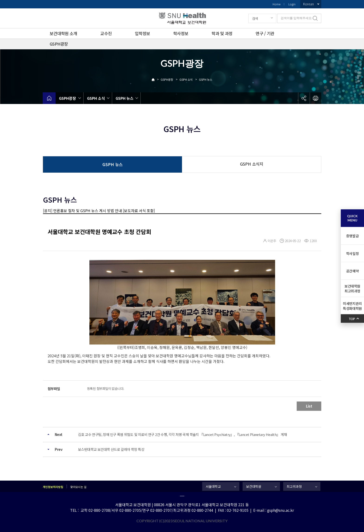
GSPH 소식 (186, 79)
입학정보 (142, 33)
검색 (255, 18)
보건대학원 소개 (63, 33)
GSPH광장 (59, 44)
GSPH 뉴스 (205, 79)
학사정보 (180, 33)
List (309, 406)
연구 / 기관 (265, 33)
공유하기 (304, 98)
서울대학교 (213, 486)
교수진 (106, 33)
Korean (308, 4)
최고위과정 (294, 486)
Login (292, 4)
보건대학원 (253, 486)
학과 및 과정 (221, 33)
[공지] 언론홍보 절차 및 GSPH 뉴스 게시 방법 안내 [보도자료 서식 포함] (99, 210)
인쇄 (315, 98)
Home (276, 4)
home (49, 98)
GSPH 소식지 (251, 164)
